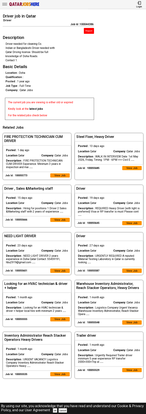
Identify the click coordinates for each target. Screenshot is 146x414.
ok (55, 410)
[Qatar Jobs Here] (24, 5)
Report (88, 30)
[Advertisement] (121, 67)
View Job (60, 174)
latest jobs (36, 108)
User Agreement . (38, 410)
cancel (63, 410)
